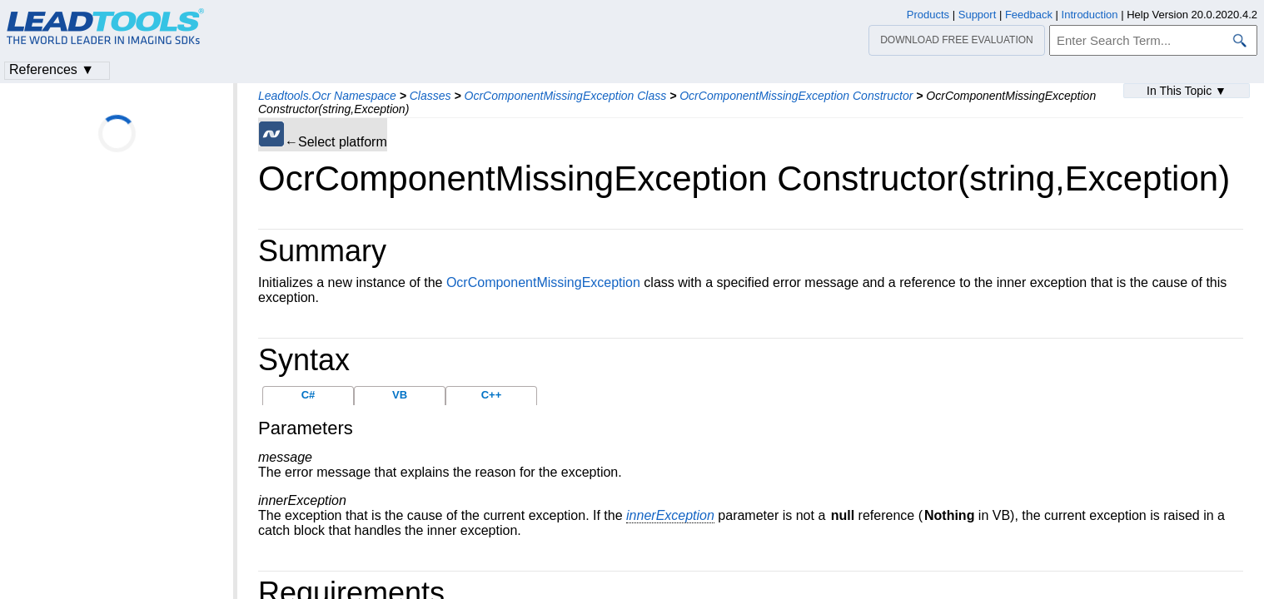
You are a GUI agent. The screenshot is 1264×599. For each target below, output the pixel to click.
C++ (491, 395)
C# (308, 395)
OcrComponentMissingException (543, 282)
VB (399, 395)
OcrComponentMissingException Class (566, 95)
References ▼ (51, 69)
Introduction (1090, 14)
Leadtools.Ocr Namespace (327, 95)
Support (977, 14)
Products (928, 14)
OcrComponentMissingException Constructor (796, 95)
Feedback (1029, 14)
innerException (670, 515)
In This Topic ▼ (1187, 90)
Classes (430, 95)
